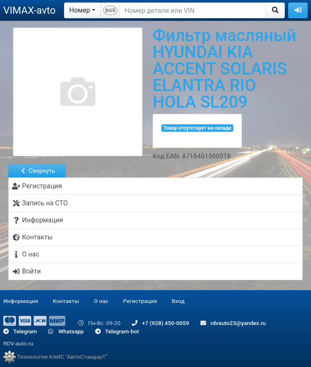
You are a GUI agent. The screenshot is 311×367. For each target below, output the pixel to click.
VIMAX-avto (29, 10)
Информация (20, 301)
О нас (101, 301)
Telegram (20, 331)
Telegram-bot (117, 331)
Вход (178, 301)
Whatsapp (66, 331)
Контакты (66, 301)
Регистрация (140, 301)
